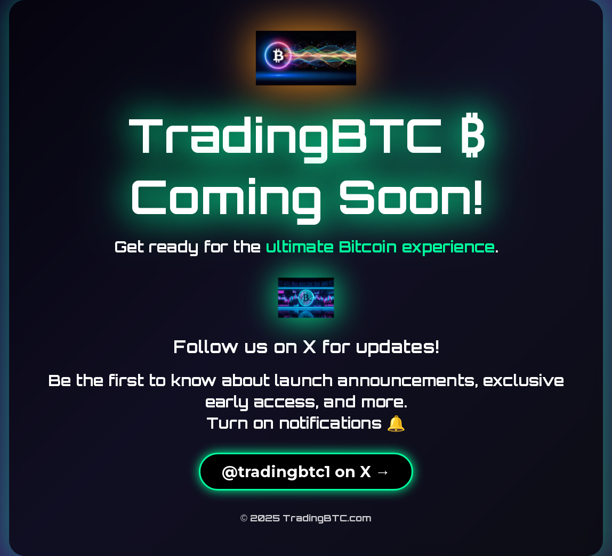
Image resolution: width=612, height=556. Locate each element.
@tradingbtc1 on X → (306, 471)
